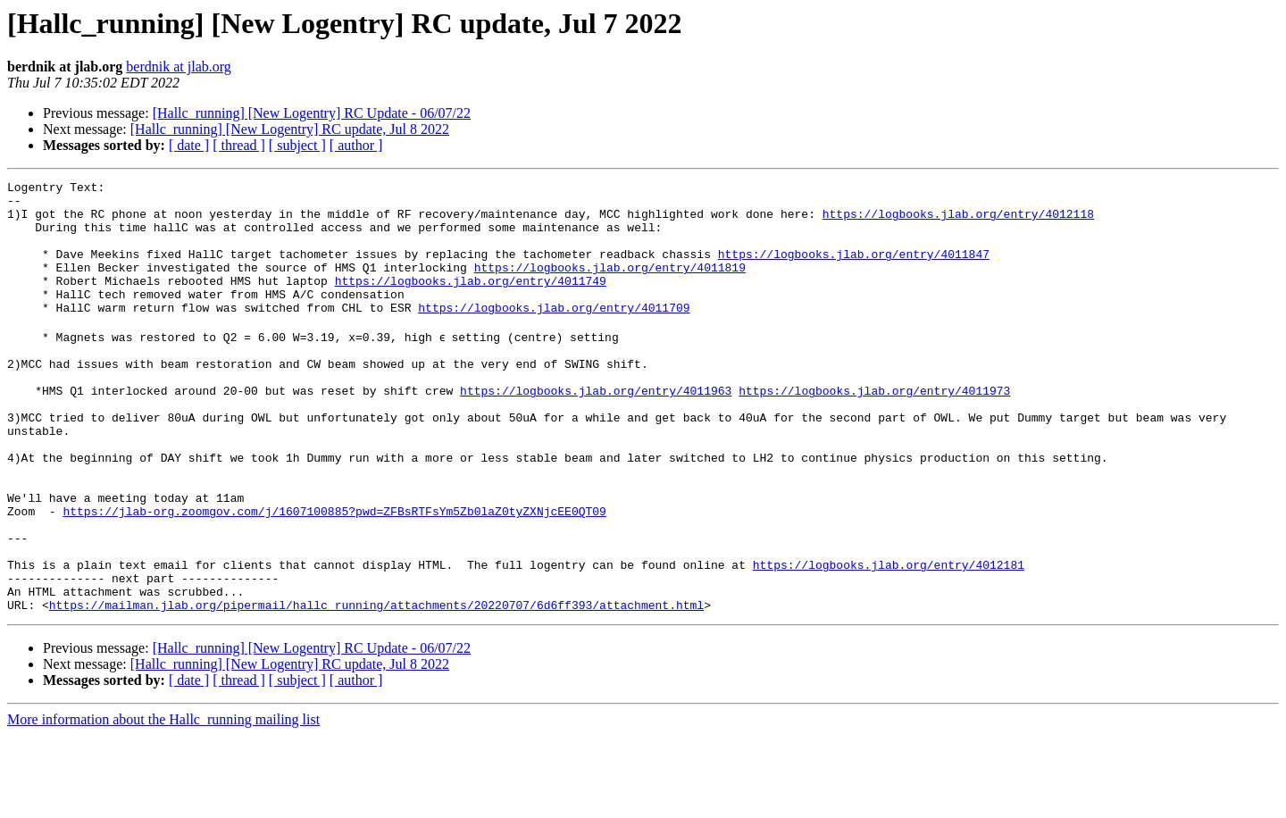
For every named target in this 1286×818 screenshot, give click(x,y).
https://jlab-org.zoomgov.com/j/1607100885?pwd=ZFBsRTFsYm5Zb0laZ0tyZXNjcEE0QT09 (334, 575)
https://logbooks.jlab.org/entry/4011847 (854, 270)
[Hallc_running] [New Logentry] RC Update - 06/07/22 (312, 113)
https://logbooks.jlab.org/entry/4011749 (470, 302)
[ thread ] (239, 145)
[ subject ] (297, 145)
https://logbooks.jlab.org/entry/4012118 (958, 221)
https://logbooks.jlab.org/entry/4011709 (553, 334)
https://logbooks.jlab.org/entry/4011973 (874, 430)
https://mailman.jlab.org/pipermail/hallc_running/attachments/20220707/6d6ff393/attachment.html (376, 688)
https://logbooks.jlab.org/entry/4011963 (595, 430)
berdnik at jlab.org (178, 66)
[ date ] (189, 145)
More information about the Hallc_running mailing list (163, 802)
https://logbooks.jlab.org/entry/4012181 (888, 639)
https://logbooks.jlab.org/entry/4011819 (610, 286)
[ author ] (356, 145)
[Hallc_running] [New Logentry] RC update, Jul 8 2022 (289, 129)
